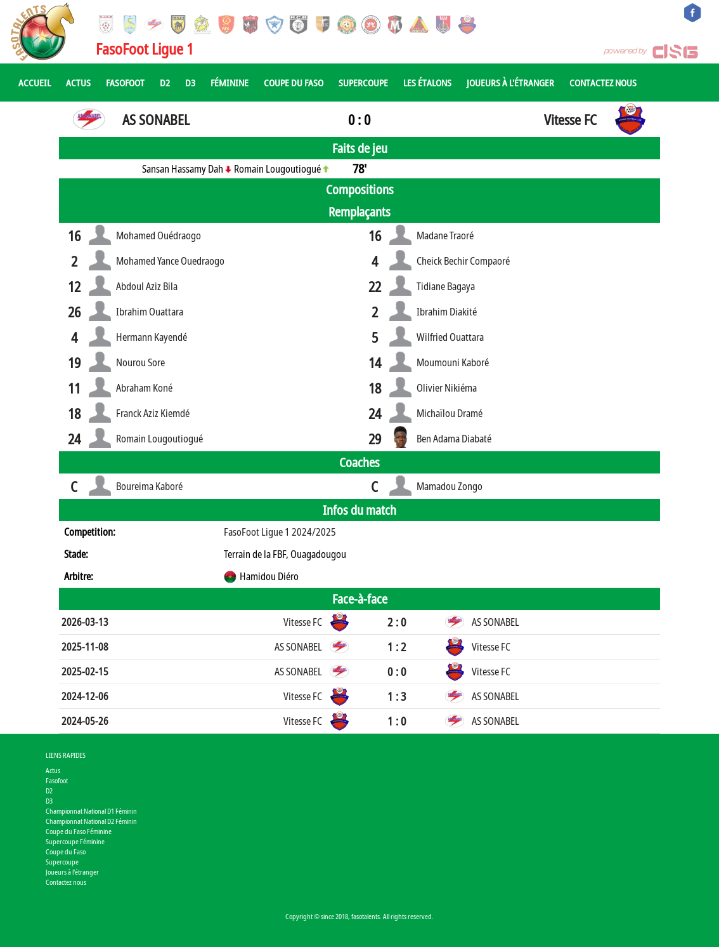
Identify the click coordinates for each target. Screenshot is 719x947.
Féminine (230, 82)
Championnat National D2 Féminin (91, 821)
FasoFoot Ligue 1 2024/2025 (280, 532)
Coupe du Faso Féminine (79, 831)
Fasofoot (125, 82)
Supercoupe (363, 82)
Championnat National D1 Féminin (91, 811)
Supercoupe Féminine (75, 841)
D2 (165, 82)
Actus (78, 82)
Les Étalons (427, 82)
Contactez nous (603, 82)
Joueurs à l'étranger (510, 82)
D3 (190, 82)
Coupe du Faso (293, 82)
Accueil (34, 82)
